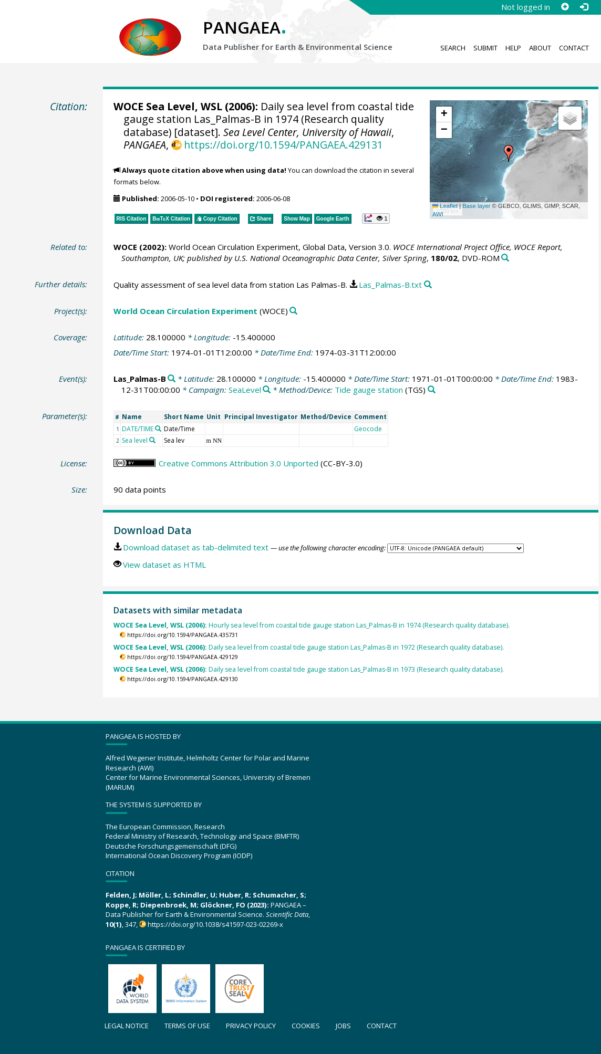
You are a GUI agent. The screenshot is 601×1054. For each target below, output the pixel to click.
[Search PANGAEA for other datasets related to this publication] (505, 258)
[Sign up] (564, 7)
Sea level (135, 440)
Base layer (476, 206)
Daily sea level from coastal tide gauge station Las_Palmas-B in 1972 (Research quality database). (308, 647)
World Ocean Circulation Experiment (185, 311)
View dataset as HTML (164, 564)
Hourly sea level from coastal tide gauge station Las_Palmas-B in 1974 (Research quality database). (311, 625)
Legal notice (127, 1025)
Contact (574, 48)
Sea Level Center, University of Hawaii (307, 132)
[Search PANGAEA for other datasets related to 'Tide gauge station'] (432, 390)
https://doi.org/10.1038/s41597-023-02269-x (215, 924)
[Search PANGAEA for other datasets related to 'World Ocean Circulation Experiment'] (293, 311)
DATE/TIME (137, 428)
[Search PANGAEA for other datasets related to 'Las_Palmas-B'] (171, 379)
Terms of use (187, 1025)
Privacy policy (251, 1025)
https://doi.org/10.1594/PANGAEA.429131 (283, 145)
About (540, 48)
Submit (485, 48)
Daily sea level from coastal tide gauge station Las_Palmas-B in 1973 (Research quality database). (308, 669)
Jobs (343, 1025)
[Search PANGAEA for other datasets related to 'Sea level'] (152, 440)
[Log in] (583, 7)
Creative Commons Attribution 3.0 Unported (238, 463)
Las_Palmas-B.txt (390, 284)
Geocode (368, 428)
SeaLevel (245, 389)
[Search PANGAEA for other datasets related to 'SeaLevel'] (267, 390)
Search (452, 48)
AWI (437, 214)
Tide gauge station (369, 389)
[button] (508, 153)
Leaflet (445, 206)
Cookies (306, 1025)
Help (513, 48)
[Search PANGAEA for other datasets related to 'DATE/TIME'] (158, 428)
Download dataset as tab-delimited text (195, 547)
